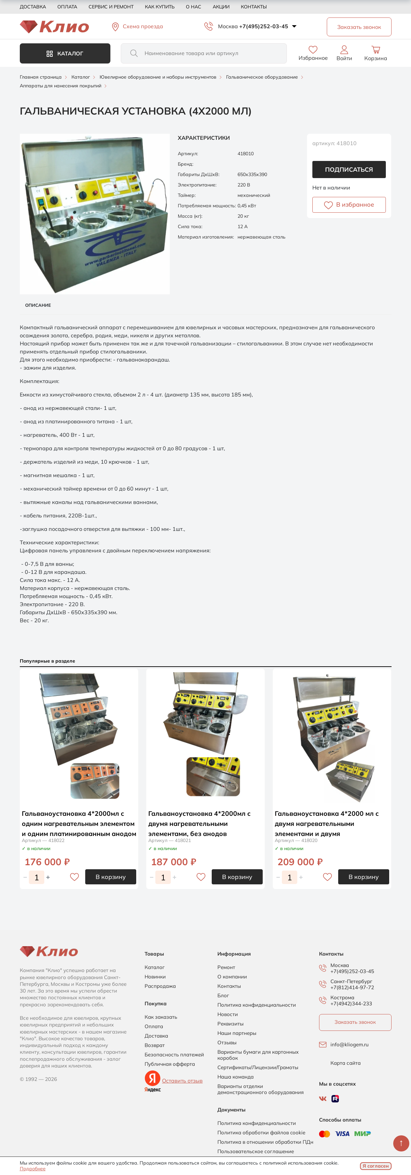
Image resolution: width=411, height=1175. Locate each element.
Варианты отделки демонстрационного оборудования (260, 1089)
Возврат (155, 1045)
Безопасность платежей (174, 1055)
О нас (193, 7)
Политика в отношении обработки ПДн (265, 1142)
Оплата (67, 7)
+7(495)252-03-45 (263, 26)
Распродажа (160, 986)
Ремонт (226, 967)
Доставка (33, 7)
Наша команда (235, 1077)
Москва (228, 26)
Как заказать (161, 1017)
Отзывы (227, 1043)
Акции (221, 7)
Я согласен (376, 1166)
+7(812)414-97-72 (352, 987)
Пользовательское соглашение (255, 1151)
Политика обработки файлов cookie (261, 1133)
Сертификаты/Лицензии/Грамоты (257, 1067)
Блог (223, 996)
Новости (227, 1014)
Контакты (254, 7)
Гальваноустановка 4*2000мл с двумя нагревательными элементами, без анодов (200, 823)
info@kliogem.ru (349, 1045)
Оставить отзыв (182, 1080)
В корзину (111, 877)
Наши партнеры (236, 1033)
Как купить (159, 7)
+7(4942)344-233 (351, 1003)
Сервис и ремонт (111, 7)
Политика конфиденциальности (256, 1005)
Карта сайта (345, 1063)
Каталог (65, 53)
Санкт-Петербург (351, 981)
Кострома (342, 998)
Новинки (155, 977)
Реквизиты (230, 1024)
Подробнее (33, 1169)
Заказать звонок (355, 1022)
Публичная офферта (170, 1064)
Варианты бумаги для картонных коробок (258, 1055)
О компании (232, 977)
